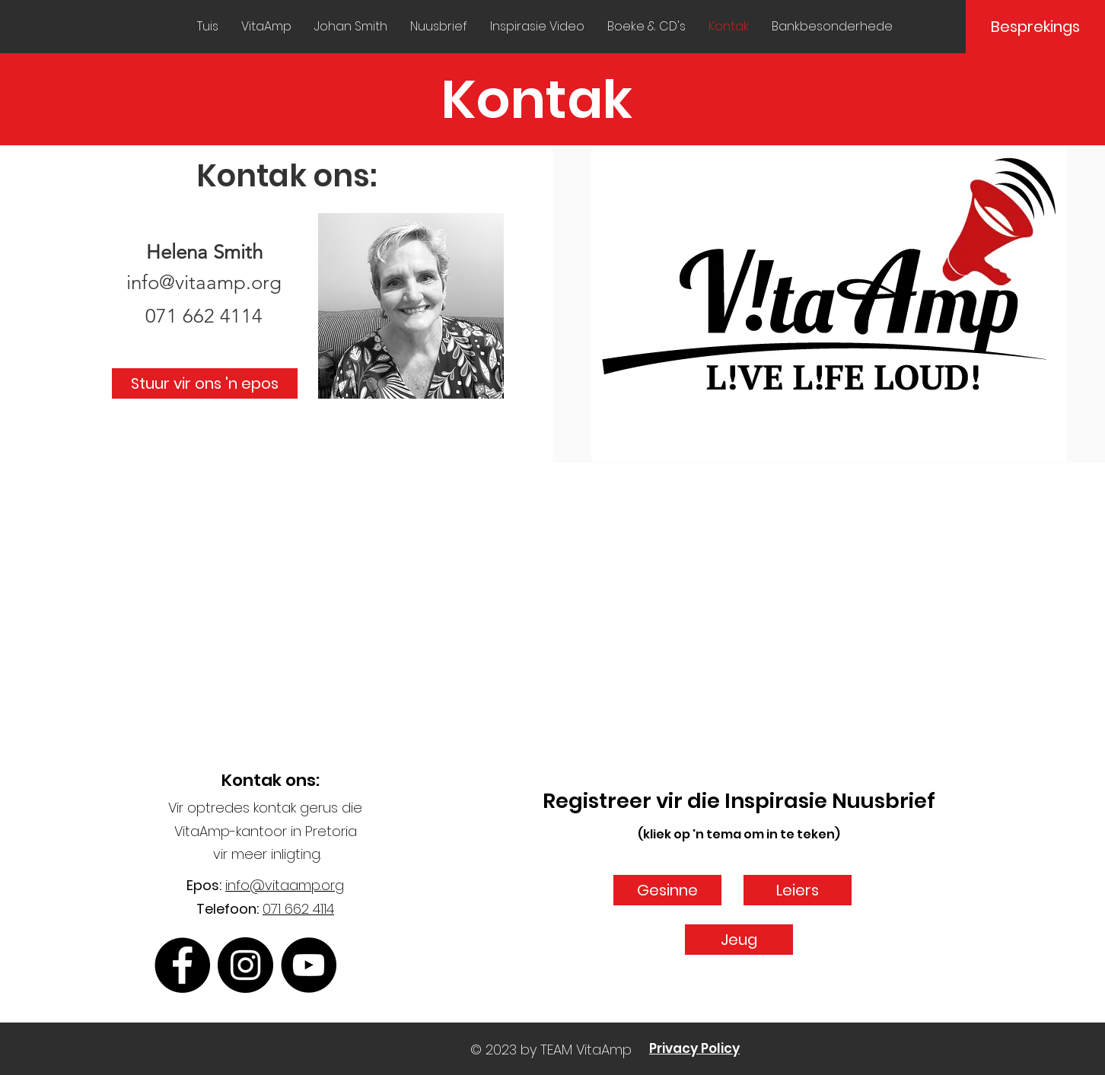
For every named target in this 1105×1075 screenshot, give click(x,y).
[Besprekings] (1035, 26)
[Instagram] (245, 965)
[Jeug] (739, 939)
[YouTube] (308, 965)
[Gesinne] (667, 890)
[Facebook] (182, 965)
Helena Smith (204, 252)
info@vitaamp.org (204, 282)
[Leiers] (798, 890)
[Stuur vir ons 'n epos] (205, 383)
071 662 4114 (298, 908)
